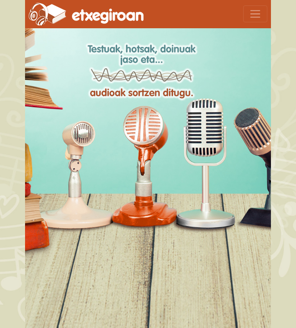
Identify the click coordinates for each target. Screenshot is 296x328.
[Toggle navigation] (255, 13)
